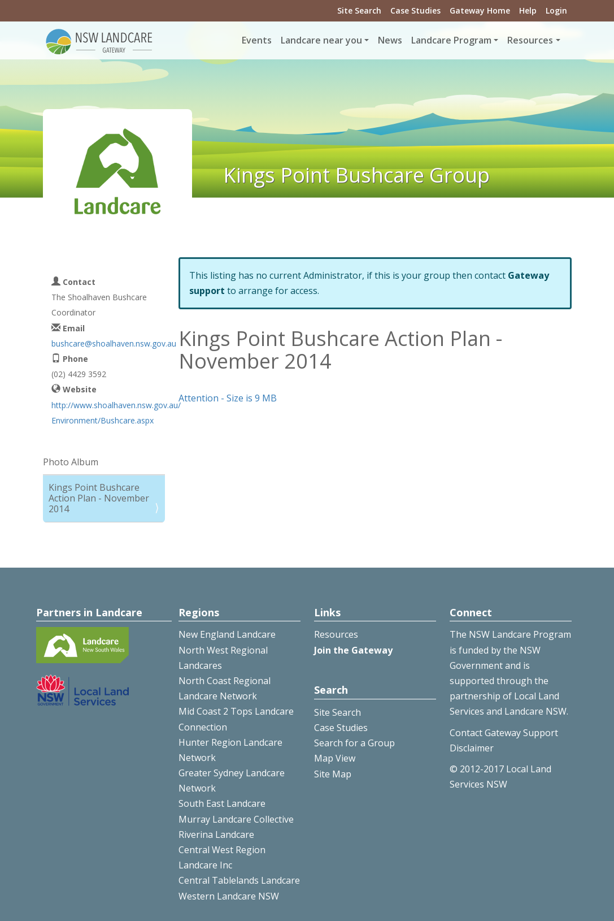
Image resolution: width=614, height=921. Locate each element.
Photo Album (70, 462)
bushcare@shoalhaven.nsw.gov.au (113, 343)
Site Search (359, 10)
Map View (334, 758)
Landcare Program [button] (451, 40)
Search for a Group (354, 743)
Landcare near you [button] (321, 40)
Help (528, 10)
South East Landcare (221, 803)
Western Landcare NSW (228, 896)
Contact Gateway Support (504, 733)
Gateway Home (480, 10)
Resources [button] (530, 40)
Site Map (332, 774)
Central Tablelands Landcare (239, 880)
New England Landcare (227, 634)
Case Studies (415, 10)
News (390, 40)
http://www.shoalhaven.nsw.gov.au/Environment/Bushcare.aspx (116, 413)
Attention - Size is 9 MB (227, 398)
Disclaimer (472, 748)
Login (556, 10)
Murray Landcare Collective (236, 819)
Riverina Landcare (216, 834)
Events (257, 40)
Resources (336, 634)
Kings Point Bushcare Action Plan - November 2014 (99, 498)
